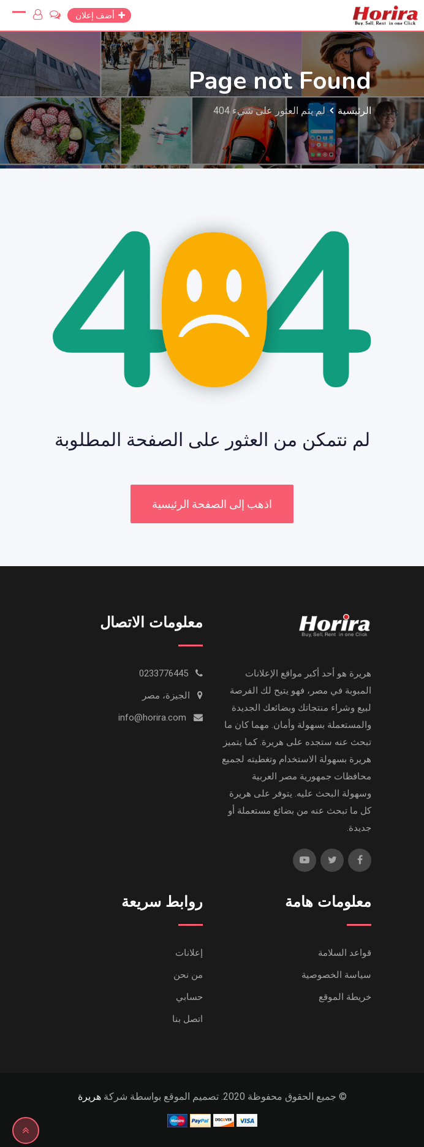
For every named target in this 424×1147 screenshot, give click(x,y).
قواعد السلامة (344, 952)
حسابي (189, 996)
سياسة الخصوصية (336, 974)
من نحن (188, 974)
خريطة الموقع (345, 996)
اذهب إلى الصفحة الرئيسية (212, 504)
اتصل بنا (187, 1018)
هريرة (89, 1096)
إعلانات (189, 952)
